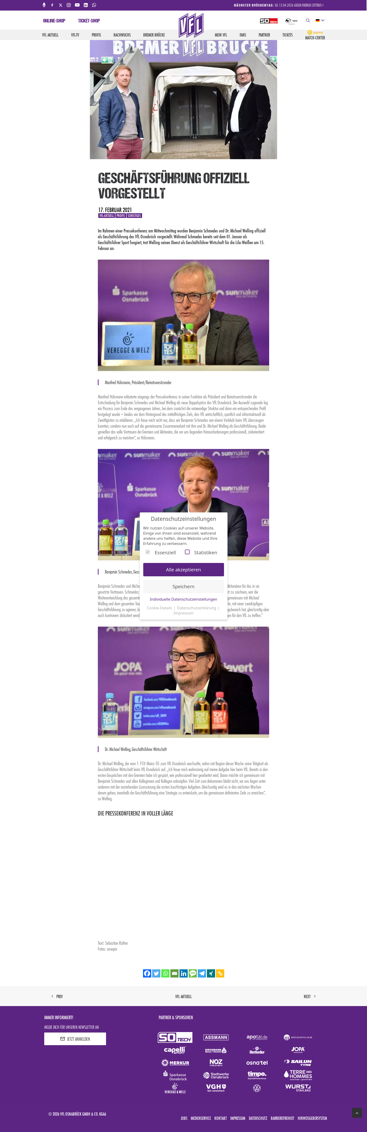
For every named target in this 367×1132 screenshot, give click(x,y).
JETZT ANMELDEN (75, 1039)
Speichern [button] (183, 586)
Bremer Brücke (154, 34)
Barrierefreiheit (282, 1118)
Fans (243, 34)
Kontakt (220, 1118)
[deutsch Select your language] (320, 21)
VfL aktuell (50, 34)
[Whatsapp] (165, 973)
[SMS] (193, 973)
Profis (96, 34)
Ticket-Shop (89, 21)
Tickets (288, 34)
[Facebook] (147, 973)
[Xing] (211, 973)
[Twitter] (156, 973)
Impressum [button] (183, 613)
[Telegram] (202, 973)
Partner (264, 34)
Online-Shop (54, 21)
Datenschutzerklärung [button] (197, 607)
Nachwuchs (122, 34)
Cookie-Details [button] (160, 607)
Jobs (184, 1118)
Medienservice (201, 1118)
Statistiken (201, 552)
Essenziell (160, 552)
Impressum (237, 1118)
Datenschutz (258, 1118)
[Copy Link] (220, 973)
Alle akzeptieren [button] (183, 569)
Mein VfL (221, 34)
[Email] (174, 973)
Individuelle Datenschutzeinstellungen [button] (183, 599)
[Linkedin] (184, 973)
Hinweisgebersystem (312, 1118)
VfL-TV (75, 34)
